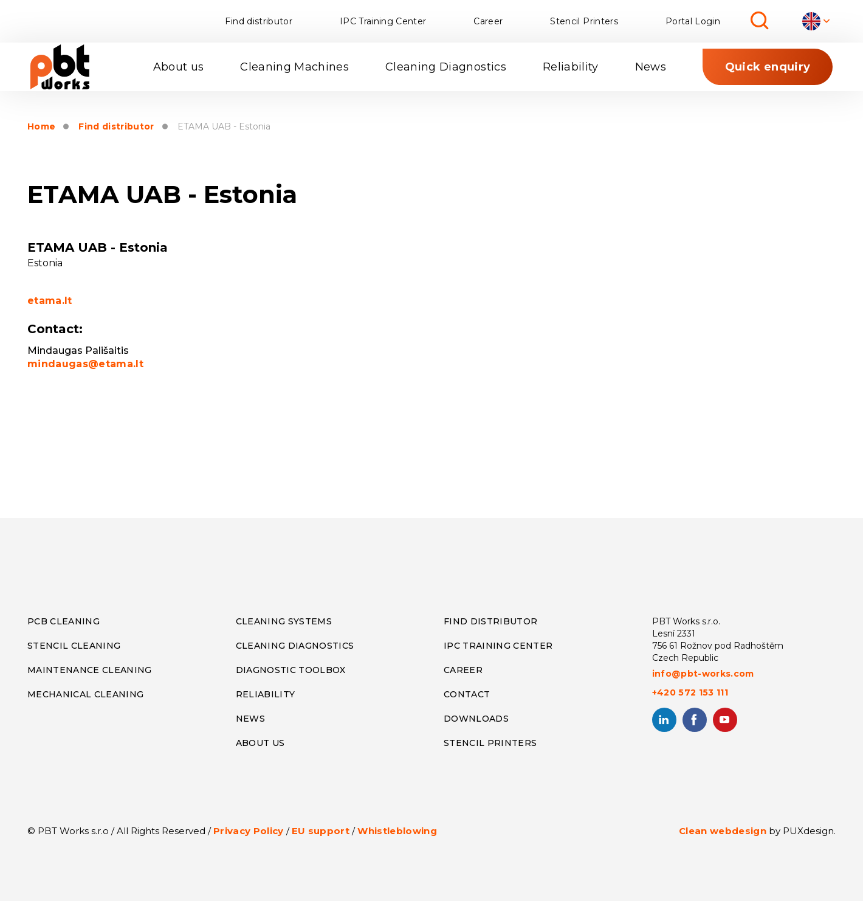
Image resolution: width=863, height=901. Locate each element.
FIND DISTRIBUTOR (490, 621)
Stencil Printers (583, 21)
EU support (320, 831)
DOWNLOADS (476, 718)
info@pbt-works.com (703, 673)
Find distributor (258, 21)
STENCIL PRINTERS (490, 742)
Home (41, 127)
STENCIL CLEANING (73, 645)
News (650, 67)
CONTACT (467, 694)
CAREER (463, 670)
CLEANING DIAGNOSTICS (295, 645)
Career (488, 21)
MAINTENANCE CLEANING (89, 670)
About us (178, 67)
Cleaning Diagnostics (445, 67)
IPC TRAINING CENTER (498, 645)
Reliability (571, 67)
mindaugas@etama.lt (85, 364)
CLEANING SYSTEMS (284, 621)
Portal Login (692, 21)
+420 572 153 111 (690, 692)
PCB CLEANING (63, 621)
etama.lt (49, 300)
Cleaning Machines (294, 67)
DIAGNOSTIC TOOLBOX (291, 670)
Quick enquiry (767, 67)
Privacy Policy (248, 831)
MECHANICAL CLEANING (85, 694)
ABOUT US (260, 742)
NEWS (250, 718)
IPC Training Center (383, 21)
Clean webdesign (722, 831)
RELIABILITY (265, 694)
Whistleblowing (397, 831)
